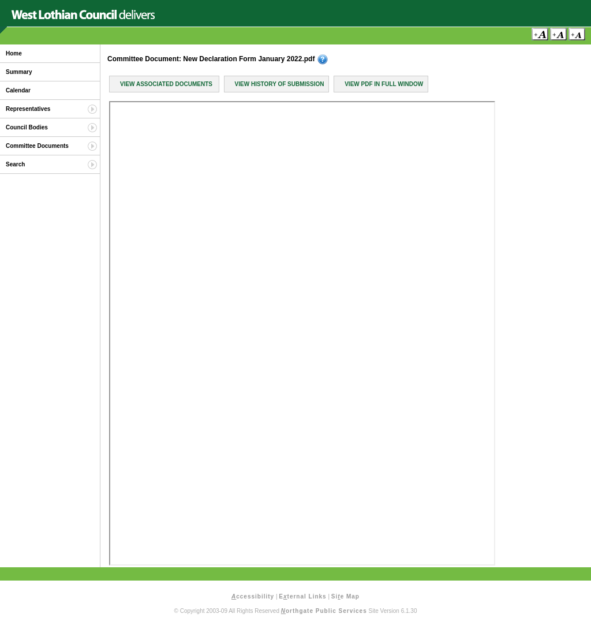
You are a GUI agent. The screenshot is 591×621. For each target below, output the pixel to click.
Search (15, 164)
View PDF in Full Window (384, 84)
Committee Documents (37, 146)
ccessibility (252, 596)
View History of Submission (279, 84)
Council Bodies (27, 127)
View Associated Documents (166, 84)
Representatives (28, 109)
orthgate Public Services (324, 611)
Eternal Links (302, 596)
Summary (19, 72)
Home (14, 53)
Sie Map (345, 596)
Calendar (18, 90)
